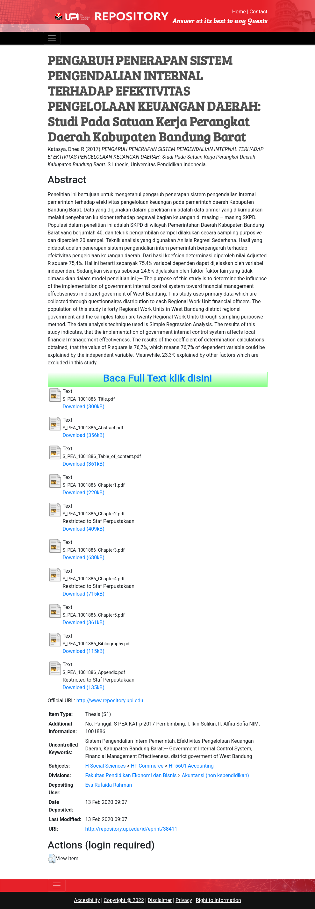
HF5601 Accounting (191, 766)
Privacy (183, 900)
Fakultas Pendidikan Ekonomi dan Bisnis (131, 775)
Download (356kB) (83, 435)
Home (239, 12)
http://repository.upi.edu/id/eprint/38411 (131, 829)
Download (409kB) (83, 529)
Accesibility (87, 900)
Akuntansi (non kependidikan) (215, 775)
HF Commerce (147, 766)
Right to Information (218, 900)
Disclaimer (160, 900)
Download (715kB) (83, 594)
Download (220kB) (83, 493)
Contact (259, 12)
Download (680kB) (83, 558)
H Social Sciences (105, 766)
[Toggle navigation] (52, 38)
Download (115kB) (83, 651)
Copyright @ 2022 (124, 900)
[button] (51, 858)
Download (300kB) (83, 407)
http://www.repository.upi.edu (109, 701)
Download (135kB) (83, 687)
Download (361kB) (83, 464)
